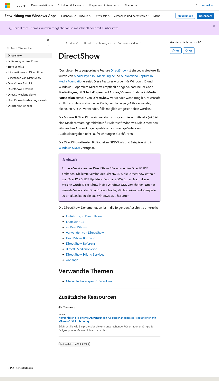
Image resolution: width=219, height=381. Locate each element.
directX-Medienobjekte (81, 249)
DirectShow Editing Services (85, 254)
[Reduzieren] (48, 40)
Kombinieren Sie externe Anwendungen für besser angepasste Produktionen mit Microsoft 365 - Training (107, 319)
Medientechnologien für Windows (89, 281)
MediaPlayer (82, 76)
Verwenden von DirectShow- (85, 232)
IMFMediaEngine (103, 76)
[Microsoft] (7, 5)
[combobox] (27, 48)
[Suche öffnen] (197, 5)
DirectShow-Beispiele (80, 238)
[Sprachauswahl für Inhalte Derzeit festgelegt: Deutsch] (14, 374)
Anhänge (72, 260)
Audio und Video (128, 43)
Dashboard (205, 16)
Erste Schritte (75, 221)
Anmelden (208, 5)
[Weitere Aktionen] (157, 43)
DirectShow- (119, 70)
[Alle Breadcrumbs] (62, 43)
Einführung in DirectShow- (84, 216)
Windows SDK (68, 148)
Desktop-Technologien (97, 43)
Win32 (74, 43)
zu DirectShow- (76, 227)
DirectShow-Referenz (80, 243)
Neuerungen (185, 16)
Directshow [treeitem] (15, 55)
